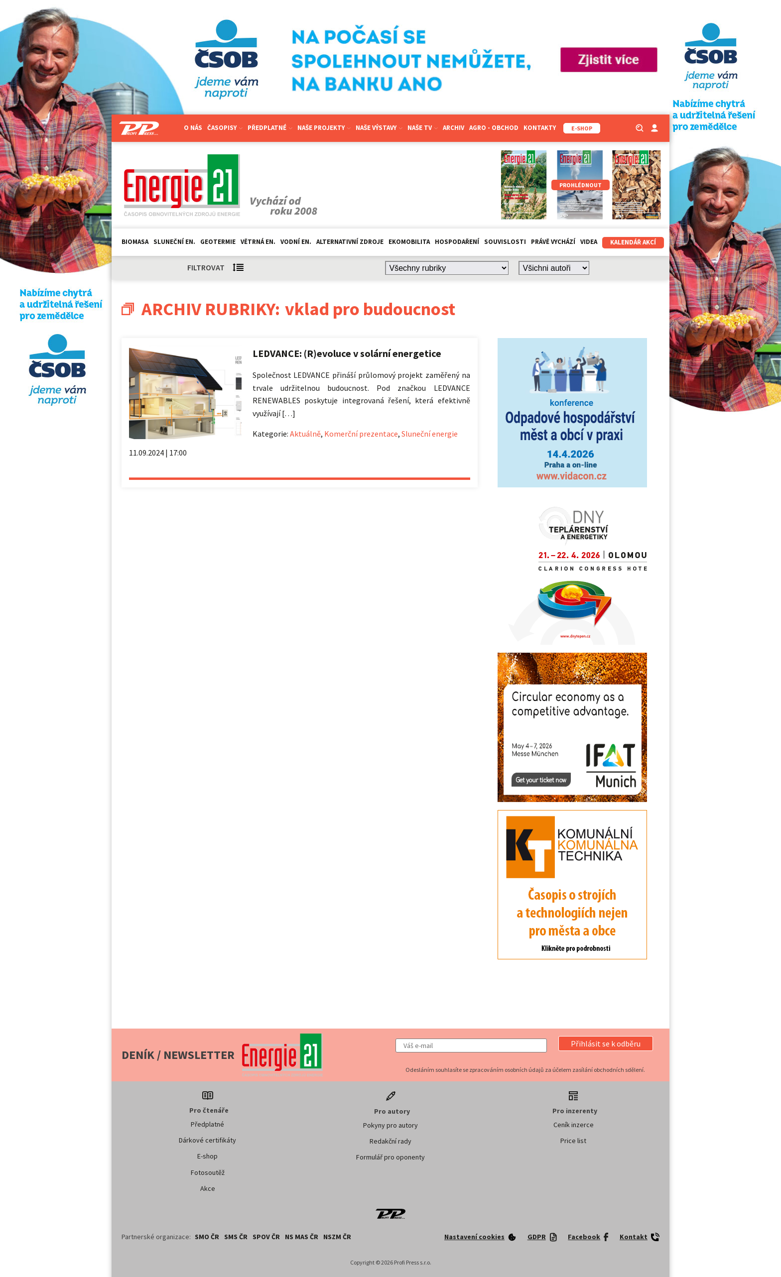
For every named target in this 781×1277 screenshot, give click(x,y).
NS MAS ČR (301, 1236)
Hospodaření (457, 241)
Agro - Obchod (494, 127)
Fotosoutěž (208, 1172)
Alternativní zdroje (350, 241)
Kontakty (539, 127)
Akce (207, 1188)
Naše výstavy (379, 127)
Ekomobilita (409, 241)
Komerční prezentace (361, 434)
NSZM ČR (337, 1236)
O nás (193, 127)
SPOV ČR (266, 1236)
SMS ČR (236, 1236)
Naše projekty (324, 127)
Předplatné (270, 127)
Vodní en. (295, 241)
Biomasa (135, 241)
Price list (573, 1140)
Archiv (453, 127)
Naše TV (422, 127)
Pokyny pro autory (390, 1125)
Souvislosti (505, 241)
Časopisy (225, 127)
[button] (605, 1043)
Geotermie (218, 241)
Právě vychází (553, 241)
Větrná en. (258, 241)
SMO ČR (207, 1236)
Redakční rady (390, 1141)
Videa (588, 241)
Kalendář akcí (633, 242)
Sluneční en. (174, 241)
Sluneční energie (429, 434)
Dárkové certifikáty (207, 1140)
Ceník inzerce (573, 1124)
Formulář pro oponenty (390, 1157)
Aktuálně (305, 434)
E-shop (207, 1156)
